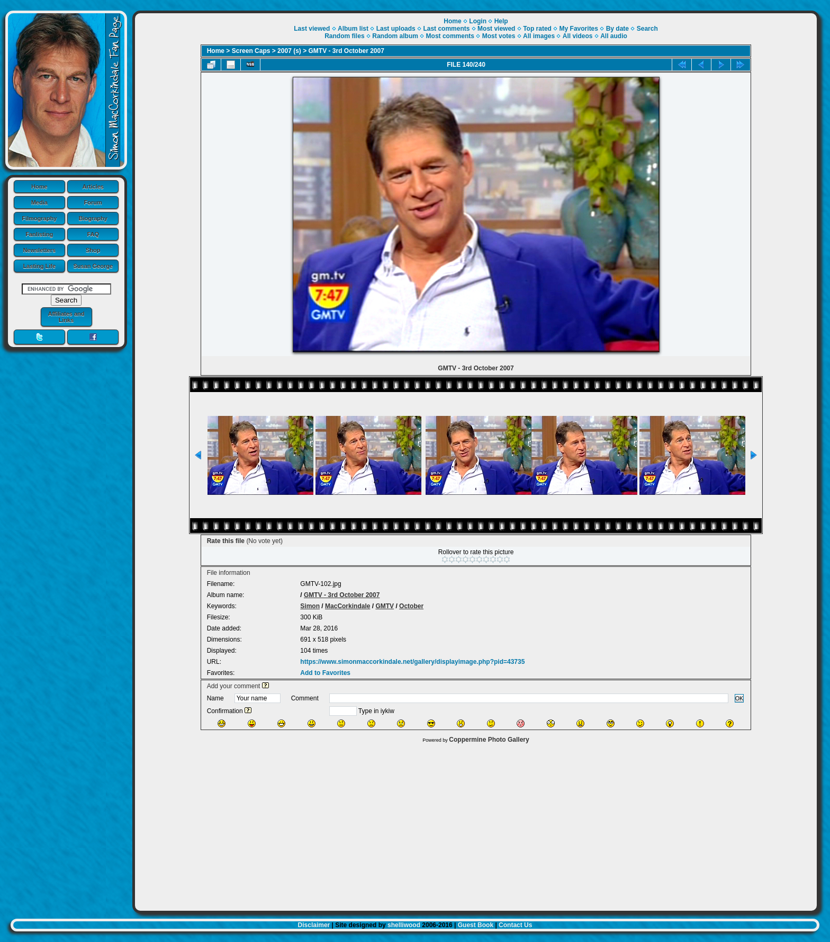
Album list (353, 28)
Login (477, 21)
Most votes (499, 36)
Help (501, 21)
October (411, 606)
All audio (613, 36)
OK (739, 698)
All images (539, 36)
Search (647, 28)
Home (39, 186)
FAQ (93, 234)
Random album (395, 36)
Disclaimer (314, 925)
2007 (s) (289, 51)
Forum (93, 202)
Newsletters (39, 250)
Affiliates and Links (66, 316)
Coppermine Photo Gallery (489, 739)
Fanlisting (39, 234)
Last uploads (396, 28)
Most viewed (496, 28)
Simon (310, 606)
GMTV (384, 606)
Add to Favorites (325, 673)
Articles (93, 186)
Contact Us (515, 925)
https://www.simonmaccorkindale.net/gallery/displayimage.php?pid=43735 (412, 661)
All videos (578, 36)
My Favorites (579, 28)
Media (39, 202)
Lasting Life (39, 266)
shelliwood (403, 925)
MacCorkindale (347, 606)
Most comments (450, 36)
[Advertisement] (475, 824)
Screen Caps (251, 51)
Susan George (93, 266)
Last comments (446, 28)
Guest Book (475, 925)
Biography (93, 218)
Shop (93, 250)
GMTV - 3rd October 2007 (346, 51)
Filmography (39, 218)
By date (617, 28)
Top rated (537, 28)
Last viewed (312, 28)
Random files (344, 36)
